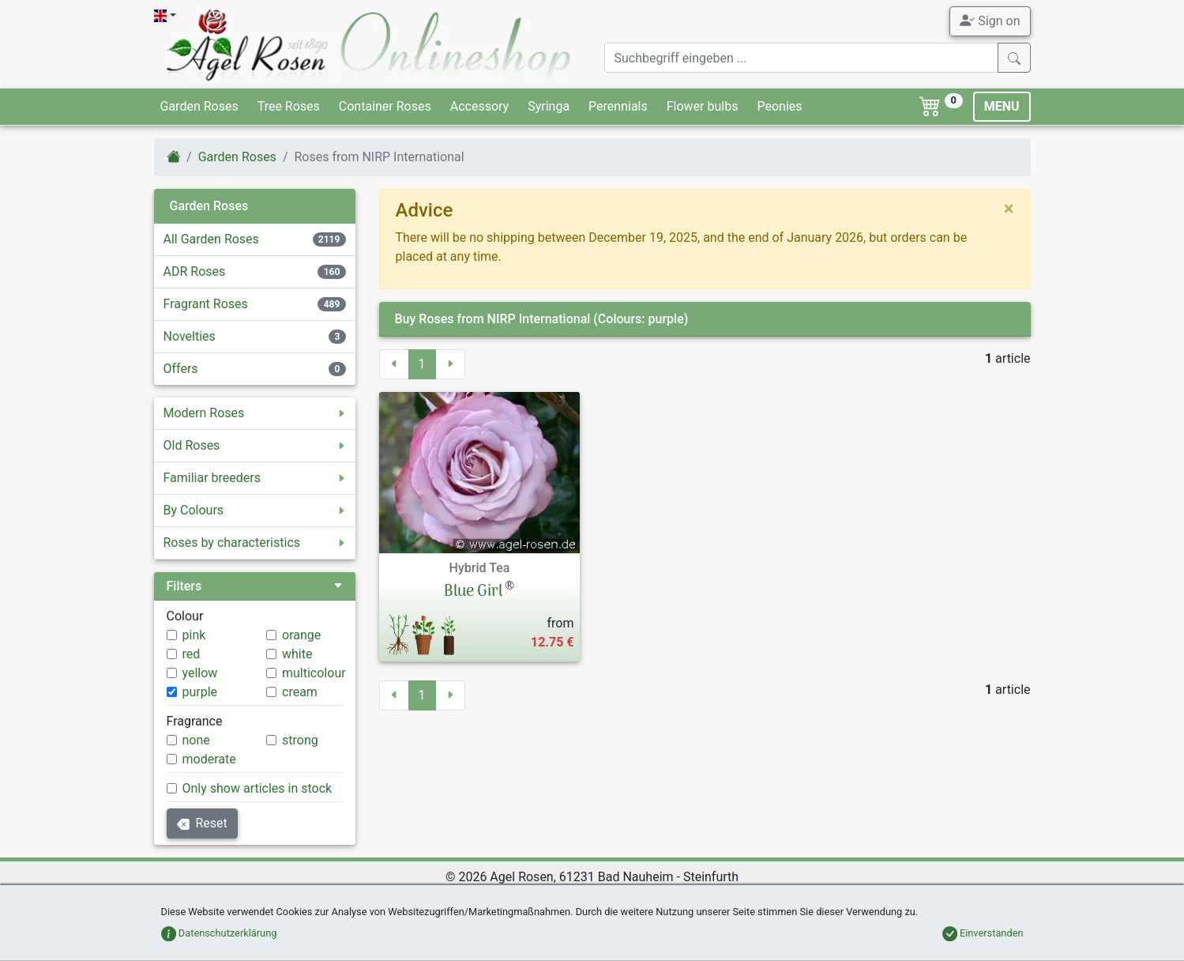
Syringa (548, 106)
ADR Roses (195, 271)
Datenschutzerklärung (219, 933)
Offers (181, 368)
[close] (1009, 209)
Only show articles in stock (257, 788)
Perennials (618, 106)
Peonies (779, 106)
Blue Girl (473, 592)
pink (194, 635)
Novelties (190, 336)
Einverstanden (983, 933)
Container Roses (385, 106)
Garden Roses (199, 106)
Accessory (479, 106)
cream (300, 691)
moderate (209, 759)
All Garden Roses (211, 239)
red (191, 653)
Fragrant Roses (206, 303)
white (297, 653)
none (196, 740)
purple (200, 691)
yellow (200, 672)
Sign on (990, 20)
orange (301, 635)
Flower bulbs (703, 106)
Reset (202, 823)
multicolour (314, 672)
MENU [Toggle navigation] (1002, 106)
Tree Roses (288, 106)
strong (300, 740)
